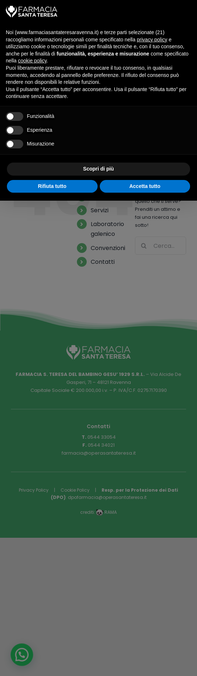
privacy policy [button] (152, 39)
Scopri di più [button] (98, 169)
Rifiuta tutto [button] (52, 186)
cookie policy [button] (32, 60)
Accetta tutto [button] (144, 186)
